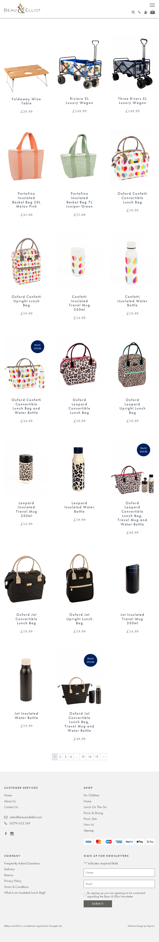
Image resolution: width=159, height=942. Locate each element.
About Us (10, 801)
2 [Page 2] (60, 756)
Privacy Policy (12, 881)
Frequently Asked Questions (22, 863)
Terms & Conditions (16, 887)
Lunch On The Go (95, 807)
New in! (89, 824)
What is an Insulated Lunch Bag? (25, 892)
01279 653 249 (17, 823)
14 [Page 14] (90, 756)
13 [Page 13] (83, 756)
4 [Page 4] (71, 756)
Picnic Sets (90, 819)
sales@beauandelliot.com (23, 817)
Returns (8, 875)
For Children (91, 795)
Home (8, 795)
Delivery (9, 869)
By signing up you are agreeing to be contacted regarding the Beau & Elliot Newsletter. (116, 894)
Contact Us (11, 807)
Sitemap (89, 830)
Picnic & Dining (93, 813)
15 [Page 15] (96, 756)
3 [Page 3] (65, 756)
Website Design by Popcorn (141, 926)
